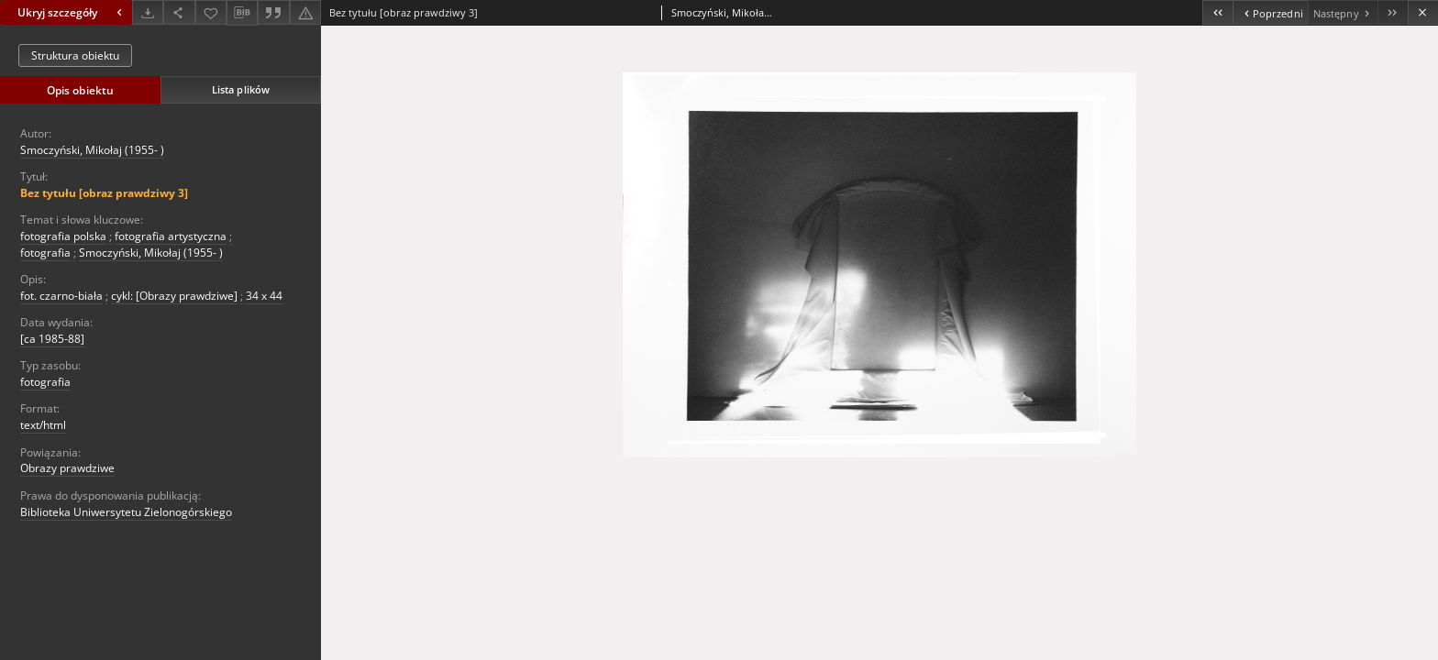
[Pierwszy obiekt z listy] (1217, 12)
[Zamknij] (1423, 12)
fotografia (45, 252)
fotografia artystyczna (171, 236)
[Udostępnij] (178, 12)
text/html (43, 425)
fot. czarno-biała (61, 295)
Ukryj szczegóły (72, 12)
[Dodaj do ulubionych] (211, 12)
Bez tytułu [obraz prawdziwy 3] (104, 193)
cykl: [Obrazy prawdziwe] (174, 295)
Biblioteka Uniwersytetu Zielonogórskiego (126, 512)
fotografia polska (63, 236)
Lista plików (241, 89)
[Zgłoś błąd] (305, 12)
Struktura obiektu (75, 55)
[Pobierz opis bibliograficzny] (242, 13)
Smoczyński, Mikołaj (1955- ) (92, 150)
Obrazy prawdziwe (67, 468)
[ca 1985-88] (52, 338)
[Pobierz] (147, 12)
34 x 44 (264, 295)
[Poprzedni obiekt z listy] (1270, 12)
